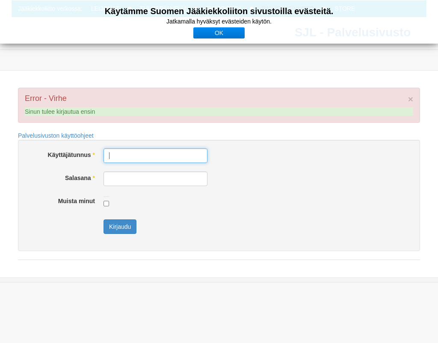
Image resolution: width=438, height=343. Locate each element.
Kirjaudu (120, 226)
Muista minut (76, 201)
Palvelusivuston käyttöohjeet (56, 135)
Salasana (80, 177)
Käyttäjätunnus (71, 154)
